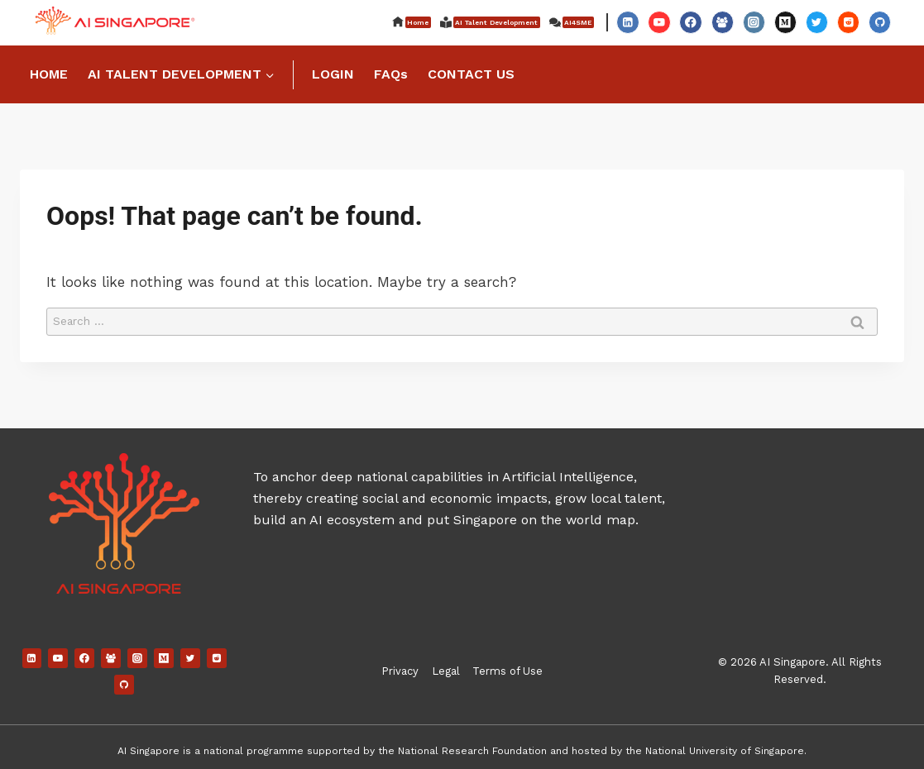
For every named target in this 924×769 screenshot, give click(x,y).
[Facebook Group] (722, 22)
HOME (49, 74)
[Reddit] (848, 22)
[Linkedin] (627, 22)
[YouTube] (659, 22)
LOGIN (333, 74)
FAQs (391, 74)
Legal (446, 671)
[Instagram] (754, 22)
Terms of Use (507, 671)
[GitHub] (880, 22)
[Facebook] (690, 22)
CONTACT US (471, 74)
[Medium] (785, 22)
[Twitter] (817, 22)
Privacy (400, 671)
